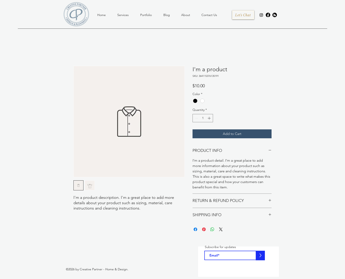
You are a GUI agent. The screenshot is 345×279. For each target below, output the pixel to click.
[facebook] (268, 15)
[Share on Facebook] (195, 229)
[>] (260, 255)
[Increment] (209, 118)
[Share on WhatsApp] (212, 229)
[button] (123, 14)
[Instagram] (261, 15)
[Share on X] (220, 229)
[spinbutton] (203, 118)
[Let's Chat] (243, 15)
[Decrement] (196, 118)
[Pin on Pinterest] (204, 229)
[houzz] (274, 15)
